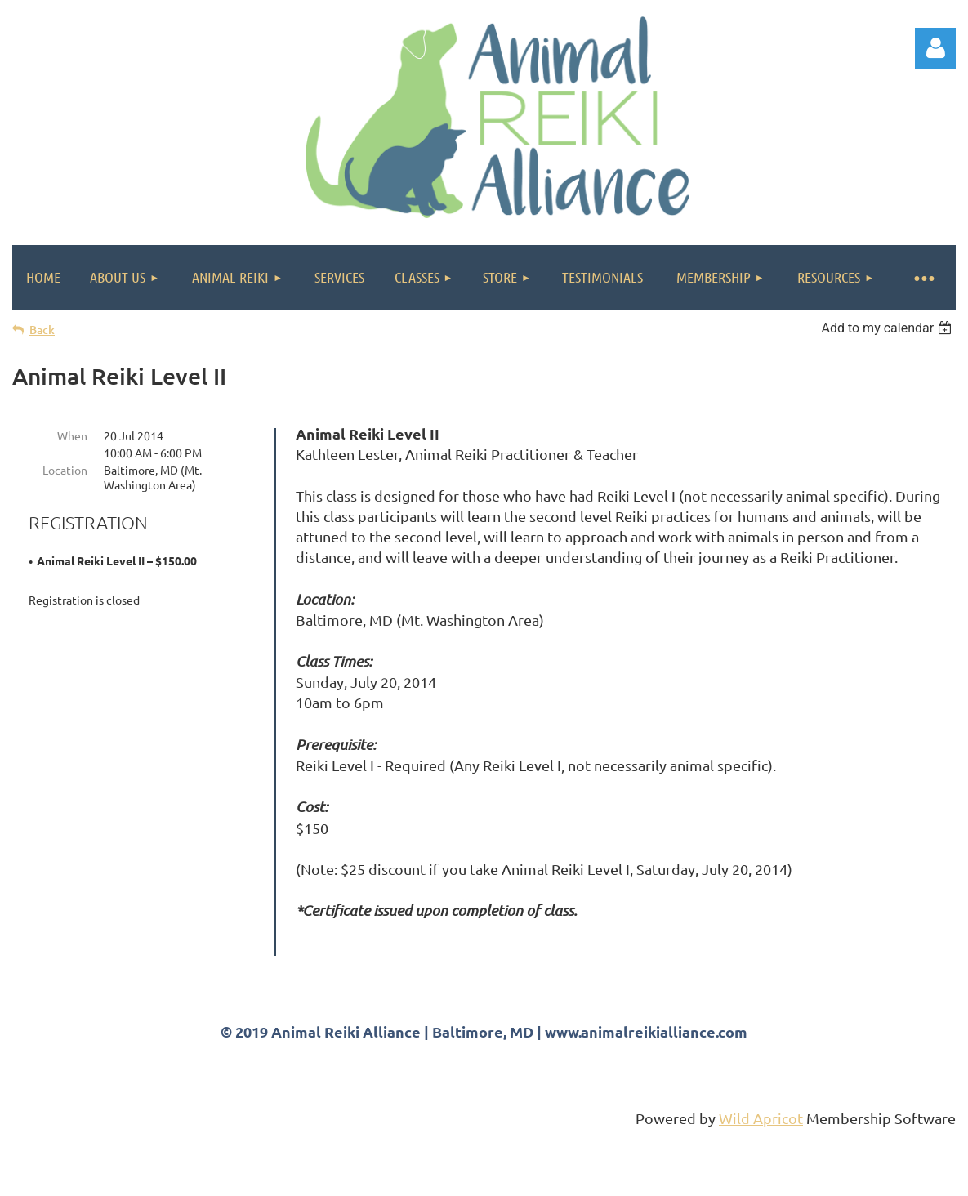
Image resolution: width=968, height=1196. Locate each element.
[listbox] (888, 328)
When (72, 435)
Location (64, 469)
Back (42, 329)
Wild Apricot (761, 1176)
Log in (935, 48)
